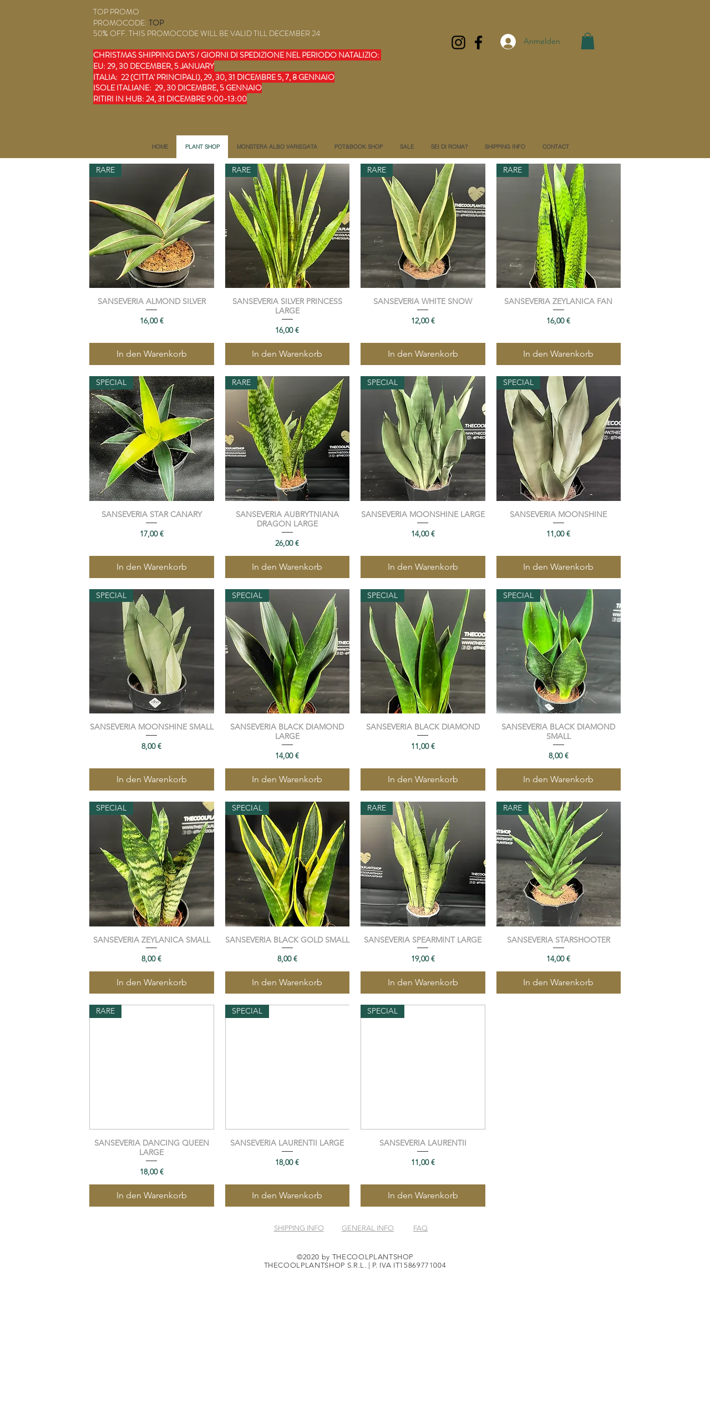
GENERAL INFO (368, 1228)
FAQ (420, 1228)
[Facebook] (478, 42)
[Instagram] (458, 42)
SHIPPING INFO (299, 1228)
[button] (588, 41)
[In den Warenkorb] (151, 354)
